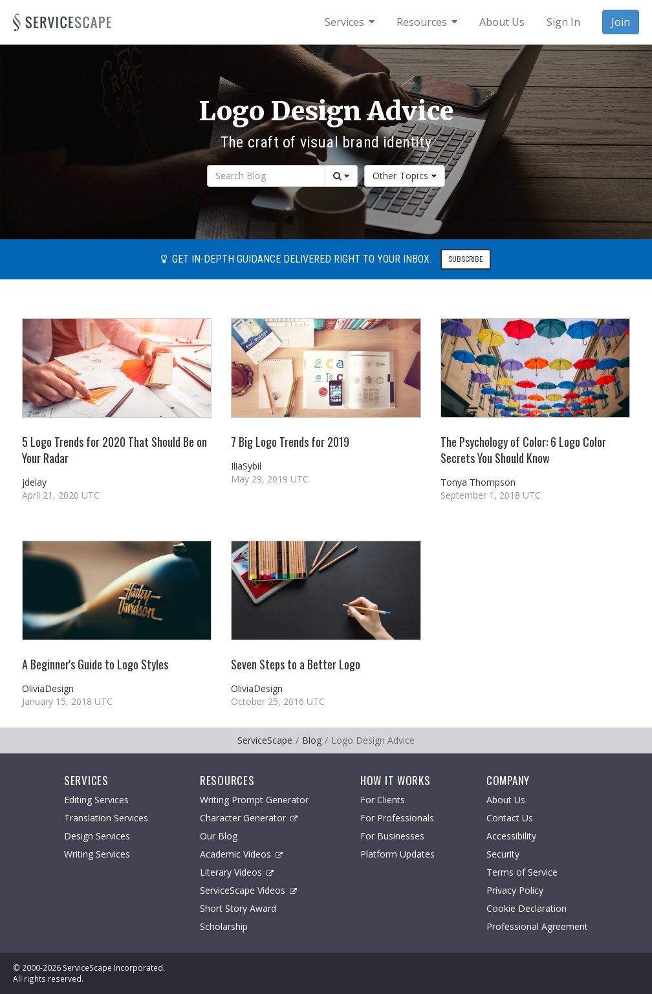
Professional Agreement (537, 926)
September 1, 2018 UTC (490, 495)
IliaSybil (246, 466)
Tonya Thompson (478, 482)
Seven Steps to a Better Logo (295, 664)
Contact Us (509, 818)
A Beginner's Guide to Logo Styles (95, 664)
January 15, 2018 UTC (67, 701)
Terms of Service (522, 872)
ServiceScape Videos (248, 890)
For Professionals (397, 818)
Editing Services (96, 800)
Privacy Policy (514, 890)
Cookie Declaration (526, 908)
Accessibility (511, 836)
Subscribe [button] (465, 259)
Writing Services (97, 854)
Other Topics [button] (405, 175)
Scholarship (224, 926)
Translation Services (106, 818)
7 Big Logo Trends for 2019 (290, 441)
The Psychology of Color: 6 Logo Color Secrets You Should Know (523, 449)
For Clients (382, 800)
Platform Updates (397, 854)
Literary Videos (237, 872)
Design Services (97, 836)
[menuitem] (350, 22)
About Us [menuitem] (502, 22)
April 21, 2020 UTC (61, 495)
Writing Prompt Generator (254, 800)
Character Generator (249, 818)
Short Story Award (238, 908)
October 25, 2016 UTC (278, 701)
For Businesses (392, 836)
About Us (505, 800)
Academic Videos (241, 854)
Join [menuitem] (620, 22)
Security (502, 854)
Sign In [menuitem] (563, 22)
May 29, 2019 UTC (270, 479)
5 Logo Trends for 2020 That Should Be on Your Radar (114, 449)
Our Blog (218, 836)
